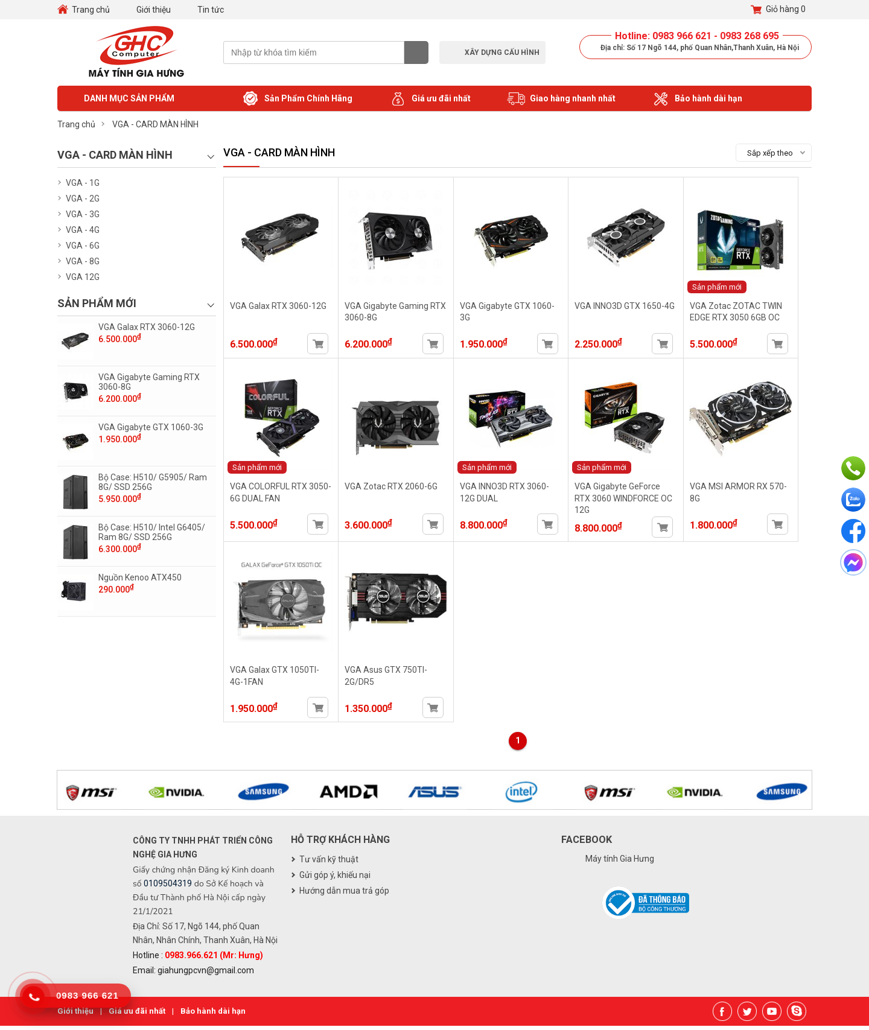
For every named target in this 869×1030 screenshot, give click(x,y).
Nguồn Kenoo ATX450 (140, 577)
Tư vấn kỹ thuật (328, 863)
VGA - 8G (83, 261)
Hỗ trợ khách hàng (340, 844)
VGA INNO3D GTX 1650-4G (632, 308)
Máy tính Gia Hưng (619, 863)
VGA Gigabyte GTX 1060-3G (150, 427)
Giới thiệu (153, 9)
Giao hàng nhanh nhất (561, 99)
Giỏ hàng (778, 9)
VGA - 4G (83, 230)
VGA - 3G (83, 214)
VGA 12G (83, 277)
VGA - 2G (83, 198)
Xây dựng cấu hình (502, 52)
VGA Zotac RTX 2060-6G (394, 491)
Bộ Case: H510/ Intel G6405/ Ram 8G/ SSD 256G (151, 532)
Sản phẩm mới (726, 288)
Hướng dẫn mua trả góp (344, 895)
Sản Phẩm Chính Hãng (296, 99)
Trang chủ (91, 9)
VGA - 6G (83, 245)
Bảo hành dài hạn (697, 99)
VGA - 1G (83, 183)
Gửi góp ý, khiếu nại (335, 879)
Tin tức (210, 9)
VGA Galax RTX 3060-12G (146, 327)
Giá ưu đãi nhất (430, 99)
